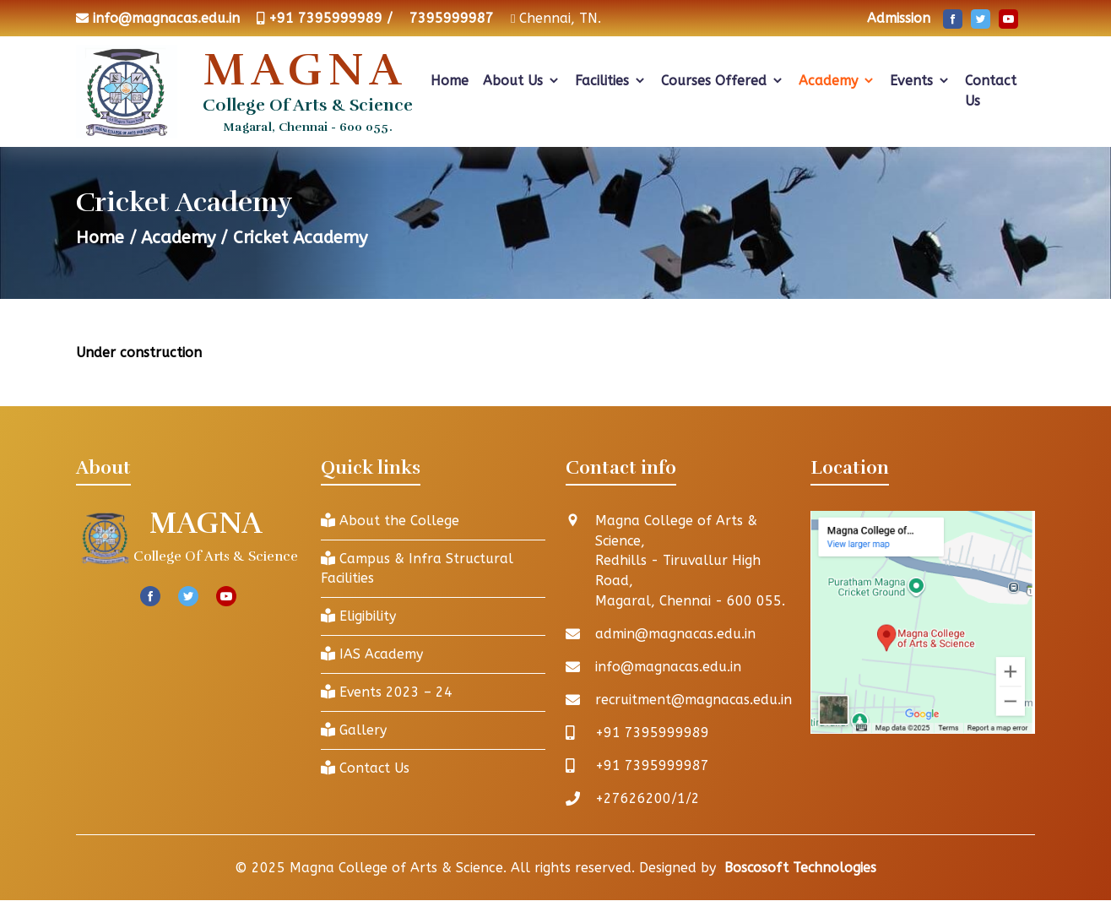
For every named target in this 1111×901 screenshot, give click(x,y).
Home (450, 81)
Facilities (611, 81)
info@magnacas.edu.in (166, 18)
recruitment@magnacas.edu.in (694, 700)
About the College (390, 521)
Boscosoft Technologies (800, 868)
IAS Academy (372, 655)
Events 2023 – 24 (387, 693)
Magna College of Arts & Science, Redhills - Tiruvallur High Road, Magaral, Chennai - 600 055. (690, 561)
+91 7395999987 (652, 766)
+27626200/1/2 (647, 799)
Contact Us (990, 91)
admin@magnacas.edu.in (675, 635)
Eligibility (358, 617)
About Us (522, 81)
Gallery (354, 731)
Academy (837, 81)
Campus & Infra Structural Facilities (417, 569)
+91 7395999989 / (330, 18)
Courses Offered (722, 81)
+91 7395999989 (652, 733)
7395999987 (451, 18)
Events (920, 81)
